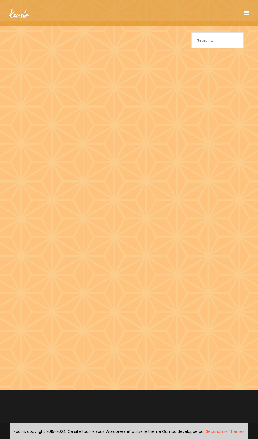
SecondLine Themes (225, 431)
